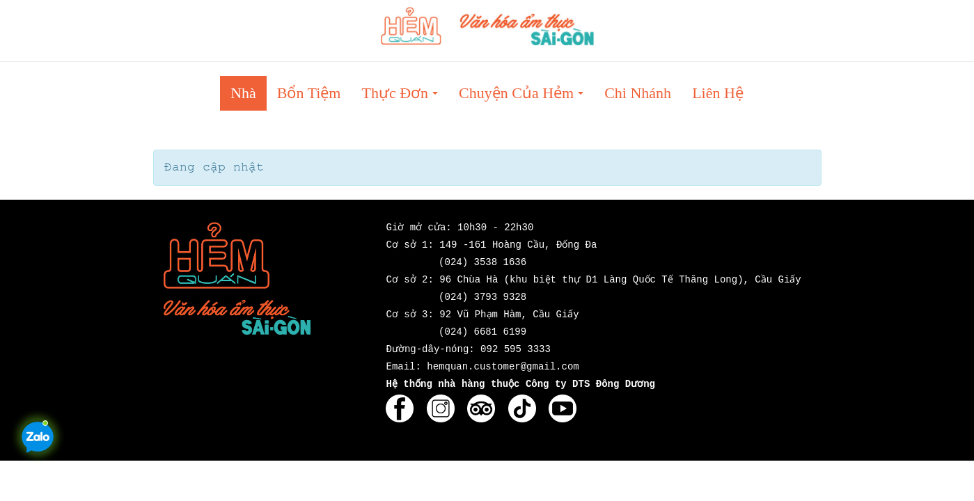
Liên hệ (718, 93)
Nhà (243, 93)
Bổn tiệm (309, 93)
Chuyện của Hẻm (525, 97)
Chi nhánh (637, 93)
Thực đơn (403, 97)
